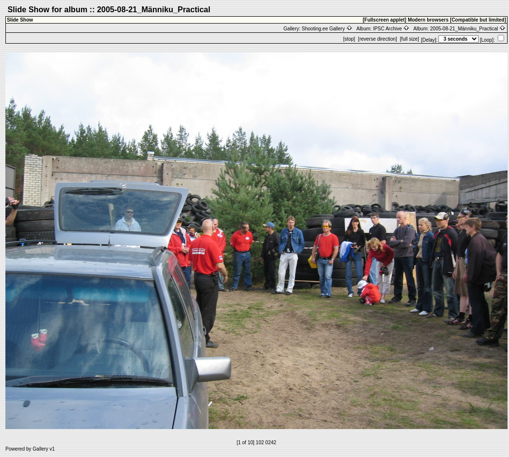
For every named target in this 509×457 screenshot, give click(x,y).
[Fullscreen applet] (385, 20)
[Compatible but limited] (478, 20)
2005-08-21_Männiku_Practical (468, 28)
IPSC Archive (391, 28)
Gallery (41, 449)
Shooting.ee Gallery (327, 28)
